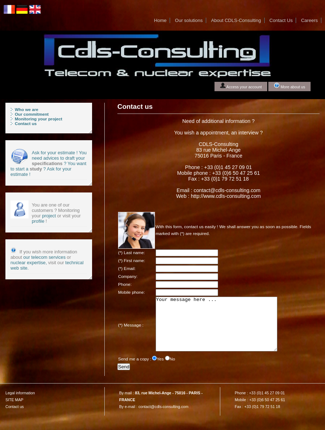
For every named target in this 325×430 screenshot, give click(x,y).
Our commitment (32, 114)
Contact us (26, 123)
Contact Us (280, 20)
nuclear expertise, (28, 262)
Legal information (20, 404)
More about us (289, 86)
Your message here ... (224, 329)
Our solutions (189, 20)
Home (160, 20)
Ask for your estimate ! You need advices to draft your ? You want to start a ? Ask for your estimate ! (48, 163)
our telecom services (44, 257)
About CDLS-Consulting (236, 20)
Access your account (241, 86)
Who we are (26, 109)
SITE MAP (14, 410)
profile (38, 221)
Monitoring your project (38, 118)
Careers (309, 20)
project (48, 215)
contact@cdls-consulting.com (163, 417)
